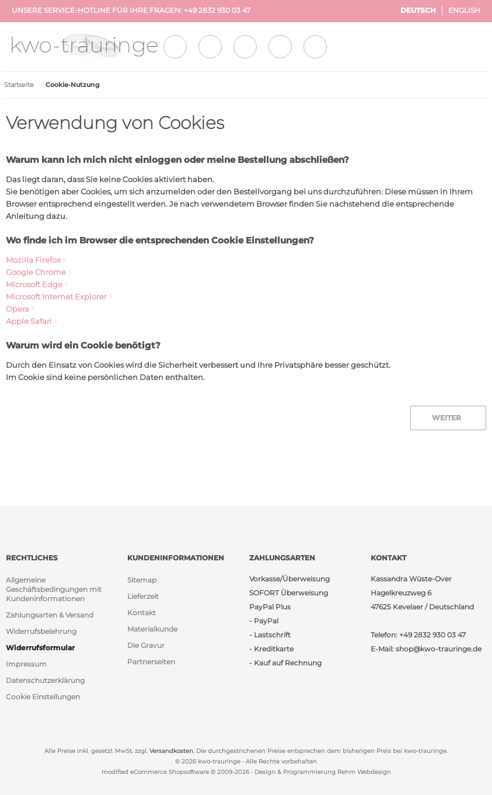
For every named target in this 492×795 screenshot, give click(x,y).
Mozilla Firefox (33, 259)
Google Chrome (36, 272)
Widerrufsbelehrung (41, 631)
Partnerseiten (151, 661)
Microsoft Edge (34, 284)
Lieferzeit (143, 596)
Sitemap (141, 580)
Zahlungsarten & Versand (49, 615)
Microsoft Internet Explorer (56, 296)
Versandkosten (171, 751)
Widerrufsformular (40, 647)
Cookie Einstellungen (43, 696)
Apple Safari (29, 321)
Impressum (26, 664)
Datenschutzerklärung (45, 680)
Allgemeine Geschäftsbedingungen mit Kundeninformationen (54, 589)
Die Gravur (146, 645)
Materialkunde (152, 629)
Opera (17, 308)
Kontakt (141, 612)
